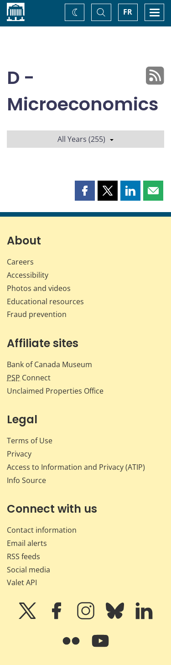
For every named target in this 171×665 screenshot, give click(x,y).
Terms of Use (29, 441)
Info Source (26, 480)
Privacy (19, 454)
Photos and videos (39, 288)
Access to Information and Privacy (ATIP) (76, 467)
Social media (28, 570)
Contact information (42, 530)
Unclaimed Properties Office (55, 391)
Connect (29, 378)
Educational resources (45, 301)
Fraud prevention (37, 314)
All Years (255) (85, 139)
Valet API (22, 582)
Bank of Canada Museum (49, 364)
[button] (85, 191)
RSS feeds (23, 556)
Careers (20, 262)
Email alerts (27, 543)
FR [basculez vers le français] (127, 12)
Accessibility (27, 275)
